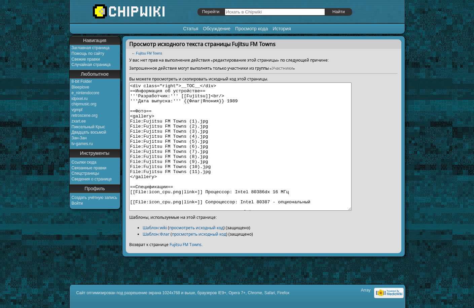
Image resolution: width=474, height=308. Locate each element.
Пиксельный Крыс (88, 127)
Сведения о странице (92, 179)
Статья (190, 28)
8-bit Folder (82, 81)
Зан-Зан (79, 138)
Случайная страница (91, 64)
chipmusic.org (84, 104)
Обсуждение (216, 28)
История (281, 28)
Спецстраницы (85, 173)
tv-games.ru (82, 143)
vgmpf (77, 109)
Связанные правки (89, 168)
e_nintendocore (86, 93)
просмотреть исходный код (196, 253)
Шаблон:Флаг (156, 259)
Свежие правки (86, 59)
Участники (282, 68)
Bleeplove (80, 87)
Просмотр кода (251, 28)
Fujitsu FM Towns (149, 53)
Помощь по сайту (88, 53)
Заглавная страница (91, 47)
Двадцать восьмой (89, 132)
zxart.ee (79, 121)
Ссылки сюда (84, 162)
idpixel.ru (80, 98)
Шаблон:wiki (155, 253)
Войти (77, 203)
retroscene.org (85, 115)
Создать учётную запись (94, 197)
